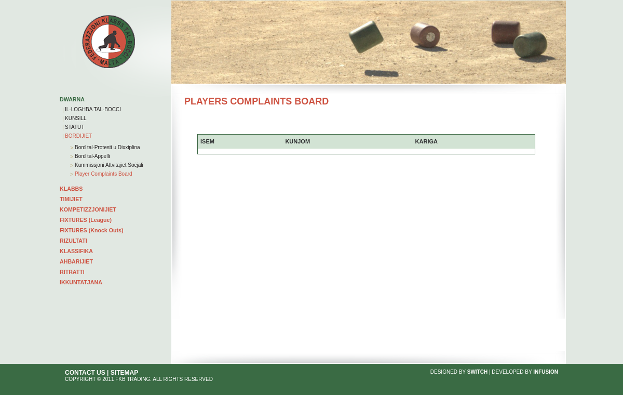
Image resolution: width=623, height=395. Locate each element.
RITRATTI (72, 272)
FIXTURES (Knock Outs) (92, 230)
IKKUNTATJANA (81, 282)
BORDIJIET (78, 136)
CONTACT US (85, 372)
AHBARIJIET (76, 261)
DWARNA (72, 99)
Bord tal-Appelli (91, 156)
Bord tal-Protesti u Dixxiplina (106, 147)
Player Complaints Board (102, 174)
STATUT (74, 127)
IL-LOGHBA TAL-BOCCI (93, 109)
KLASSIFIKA (76, 251)
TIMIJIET (71, 199)
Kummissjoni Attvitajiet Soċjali (108, 165)
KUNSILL (76, 118)
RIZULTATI (73, 241)
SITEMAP (124, 372)
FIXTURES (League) (86, 220)
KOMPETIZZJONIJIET (88, 209)
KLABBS (71, 189)
